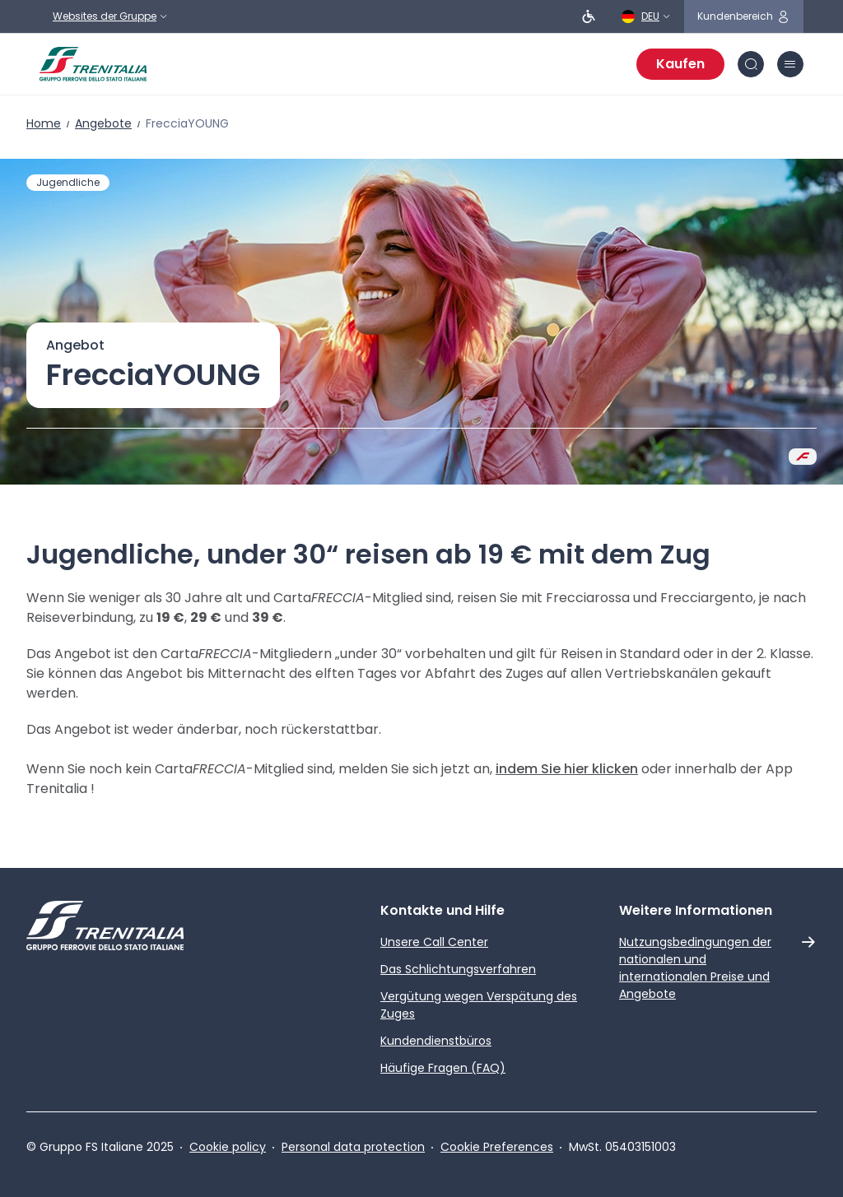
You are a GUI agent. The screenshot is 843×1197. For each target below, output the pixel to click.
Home (43, 123)
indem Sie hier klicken (567, 768)
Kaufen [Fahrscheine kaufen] (680, 63)
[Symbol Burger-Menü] (790, 64)
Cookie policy (227, 1147)
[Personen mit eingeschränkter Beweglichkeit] (588, 16)
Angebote (103, 123)
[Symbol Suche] (751, 64)
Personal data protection (353, 1147)
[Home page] (93, 64)
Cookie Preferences (496, 1147)
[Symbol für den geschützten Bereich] (743, 16)
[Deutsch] (646, 16)
